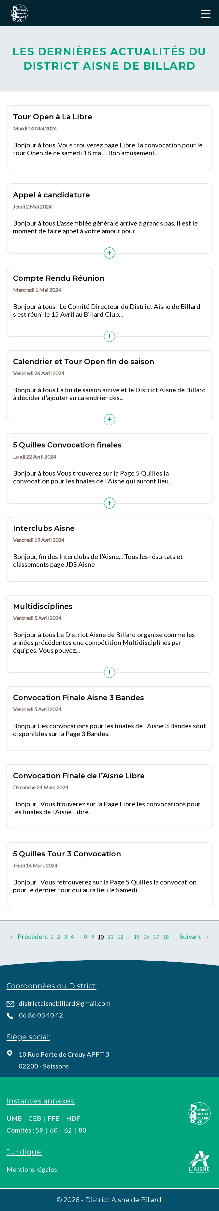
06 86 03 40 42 (41, 1015)
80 (82, 1130)
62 (68, 1130)
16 (146, 955)
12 (120, 955)
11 (110, 955)
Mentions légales (32, 1169)
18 (166, 955)
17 (156, 955)
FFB (54, 1118)
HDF (73, 1118)
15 (136, 955)
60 (54, 1130)
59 (39, 1130)
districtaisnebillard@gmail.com (64, 1003)
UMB (14, 1118)
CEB (34, 1118)
